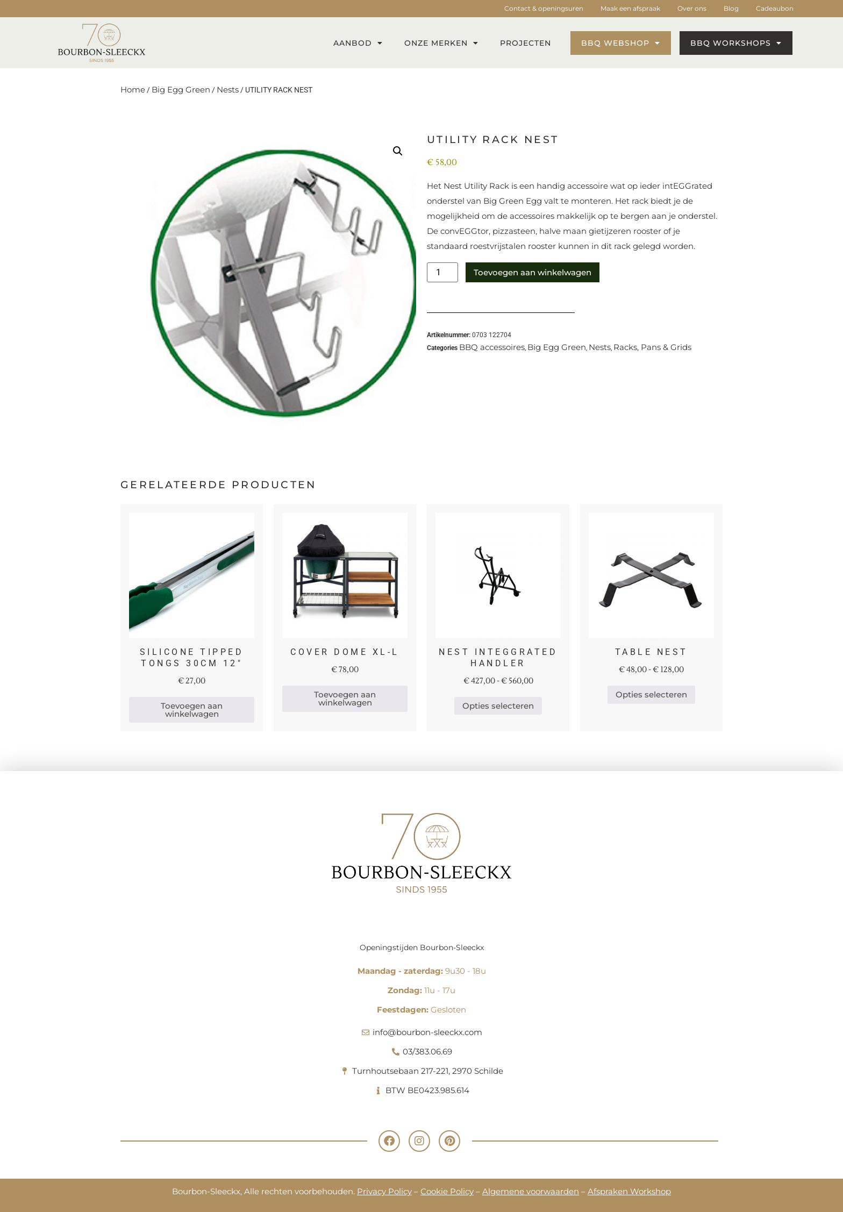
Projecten (525, 43)
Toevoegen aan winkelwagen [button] (192, 710)
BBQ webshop (620, 43)
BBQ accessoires (492, 347)
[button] (398, 151)
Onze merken (441, 43)
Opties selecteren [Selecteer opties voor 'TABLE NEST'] (651, 694)
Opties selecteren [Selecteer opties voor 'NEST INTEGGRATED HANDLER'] (498, 706)
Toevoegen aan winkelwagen (532, 272)
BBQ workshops (736, 43)
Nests (228, 89)
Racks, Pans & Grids (652, 347)
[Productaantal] (442, 272)
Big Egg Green (181, 89)
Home (132, 89)
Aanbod (358, 43)
